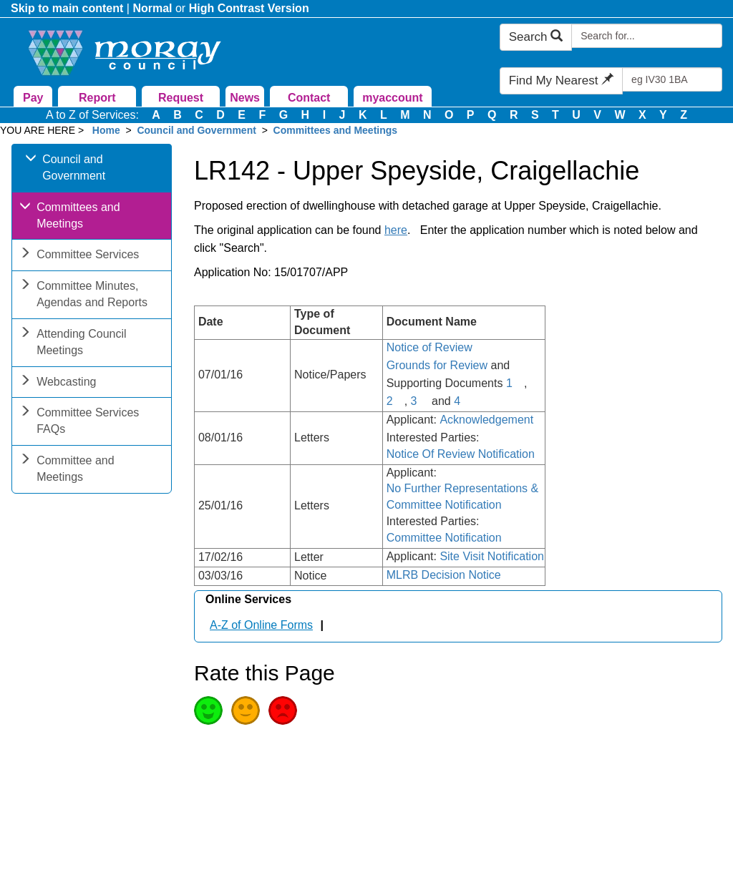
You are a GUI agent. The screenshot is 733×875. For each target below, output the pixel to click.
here (395, 230)
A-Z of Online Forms (261, 625)
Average (245, 710)
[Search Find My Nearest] (672, 79)
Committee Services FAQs (79, 422)
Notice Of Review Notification (461, 454)
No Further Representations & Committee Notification (463, 496)
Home (106, 130)
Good (208, 710)
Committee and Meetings (67, 470)
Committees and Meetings (335, 130)
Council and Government (196, 130)
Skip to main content (67, 8)
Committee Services (79, 256)
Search (536, 37)
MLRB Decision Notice (444, 575)
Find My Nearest (561, 80)
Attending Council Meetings (72, 343)
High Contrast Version (249, 8)
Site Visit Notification (492, 556)
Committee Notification (444, 538)
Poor (282, 710)
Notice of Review (429, 347)
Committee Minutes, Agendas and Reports (83, 295)
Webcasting (57, 383)
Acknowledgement (486, 420)
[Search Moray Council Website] (646, 36)
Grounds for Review (437, 365)
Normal (152, 8)
